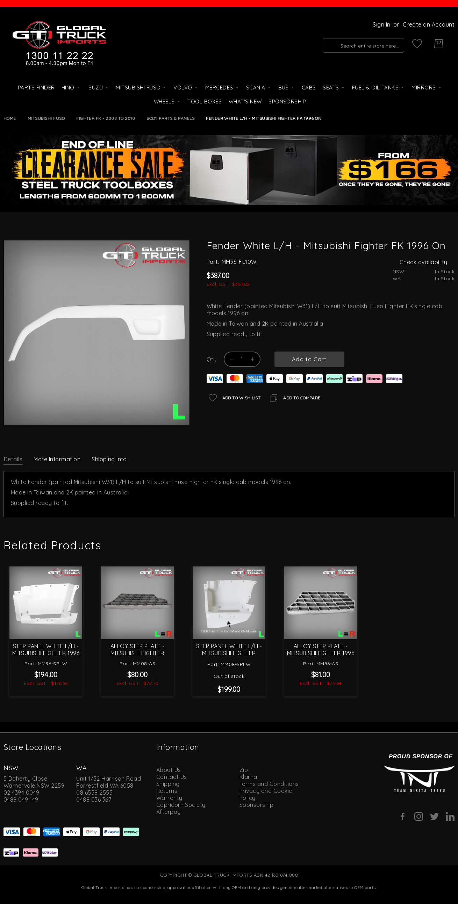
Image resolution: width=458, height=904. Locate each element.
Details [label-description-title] (13, 459)
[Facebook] (403, 816)
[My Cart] (439, 44)
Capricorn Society (181, 804)
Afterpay (168, 811)
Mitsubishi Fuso (46, 118)
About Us (168, 769)
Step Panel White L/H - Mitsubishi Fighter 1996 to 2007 (45, 653)
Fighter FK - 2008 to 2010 (105, 118)
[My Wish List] (417, 44)
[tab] (13, 459)
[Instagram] (418, 816)
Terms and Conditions (269, 783)
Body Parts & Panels (170, 118)
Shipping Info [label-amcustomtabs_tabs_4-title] (109, 459)
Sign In (381, 24)
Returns (166, 790)
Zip (243, 769)
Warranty (169, 797)
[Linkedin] (450, 816)
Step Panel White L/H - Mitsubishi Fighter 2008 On (229, 653)
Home (9, 118)
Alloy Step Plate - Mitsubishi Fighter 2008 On (137, 653)
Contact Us (171, 776)
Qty (212, 359)
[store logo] (59, 43)
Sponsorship (256, 804)
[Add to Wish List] (234, 398)
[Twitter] (434, 816)
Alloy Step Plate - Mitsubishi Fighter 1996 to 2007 (320, 653)
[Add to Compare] (294, 398)
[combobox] (355, 44)
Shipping (168, 783)
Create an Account (429, 24)
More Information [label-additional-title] (57, 459)
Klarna (248, 776)
